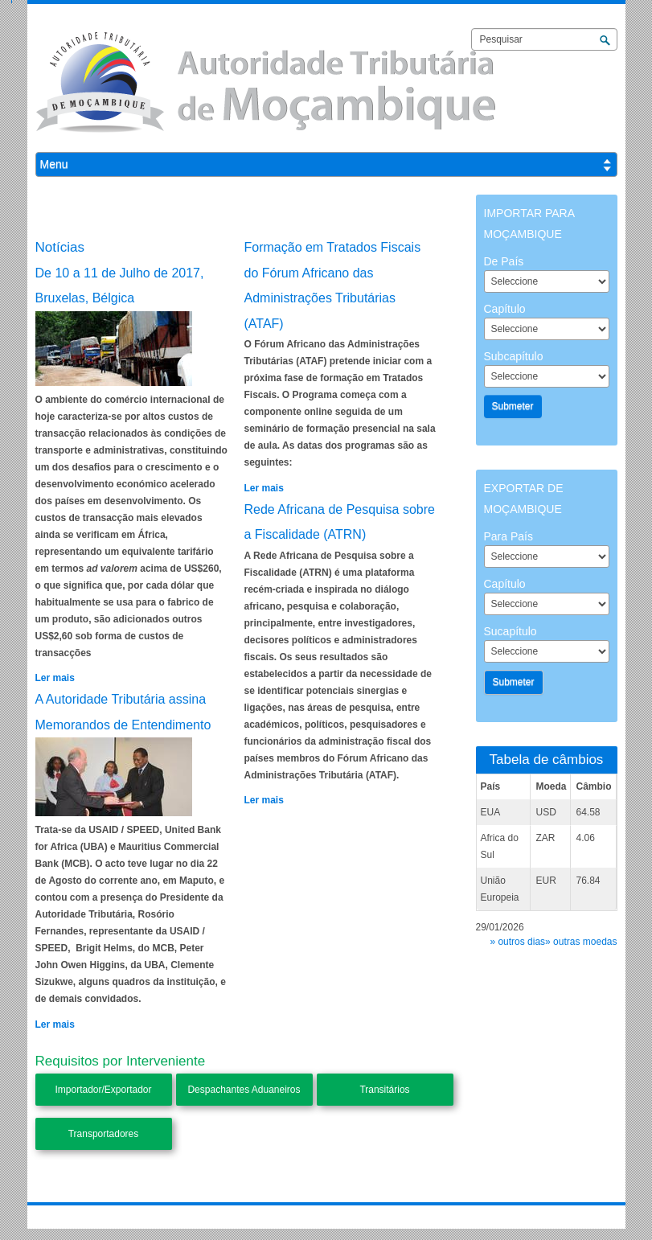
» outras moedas (581, 941)
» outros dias (517, 941)
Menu (54, 164)
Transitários (384, 1089)
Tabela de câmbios (547, 759)
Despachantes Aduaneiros (243, 1089)
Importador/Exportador (103, 1089)
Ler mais (55, 678)
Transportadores (103, 1133)
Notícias (59, 247)
